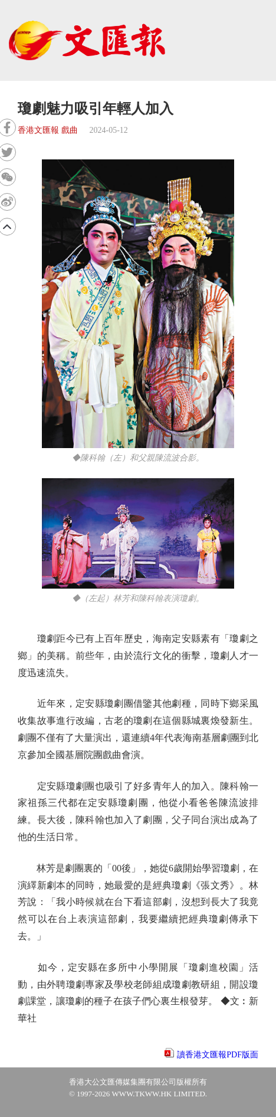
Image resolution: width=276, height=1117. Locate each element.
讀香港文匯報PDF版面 (217, 1054)
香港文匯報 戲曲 (48, 130)
